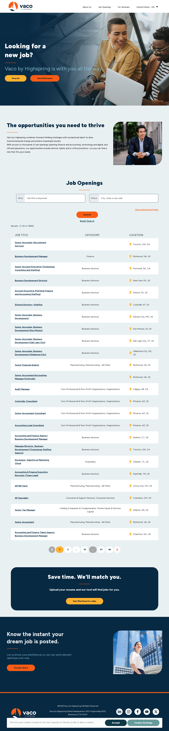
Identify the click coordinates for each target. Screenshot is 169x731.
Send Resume (44, 78)
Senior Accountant (24, 522)
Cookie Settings (143, 722)
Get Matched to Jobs (84, 601)
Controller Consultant (26, 401)
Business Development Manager (31, 256)
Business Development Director (31, 280)
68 (109, 550)
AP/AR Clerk (21, 486)
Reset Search (87, 221)
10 (84, 550)
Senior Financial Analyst (27, 365)
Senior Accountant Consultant (30, 413)
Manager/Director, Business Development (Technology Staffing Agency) (33, 449)
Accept (116, 722)
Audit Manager (22, 389)
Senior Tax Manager (25, 510)
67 (101, 550)
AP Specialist (21, 498)
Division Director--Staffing (28, 304)
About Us (87, 7)
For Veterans (124, 7)
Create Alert (21, 667)
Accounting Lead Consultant (29, 425)
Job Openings (104, 7)
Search (15, 78)
